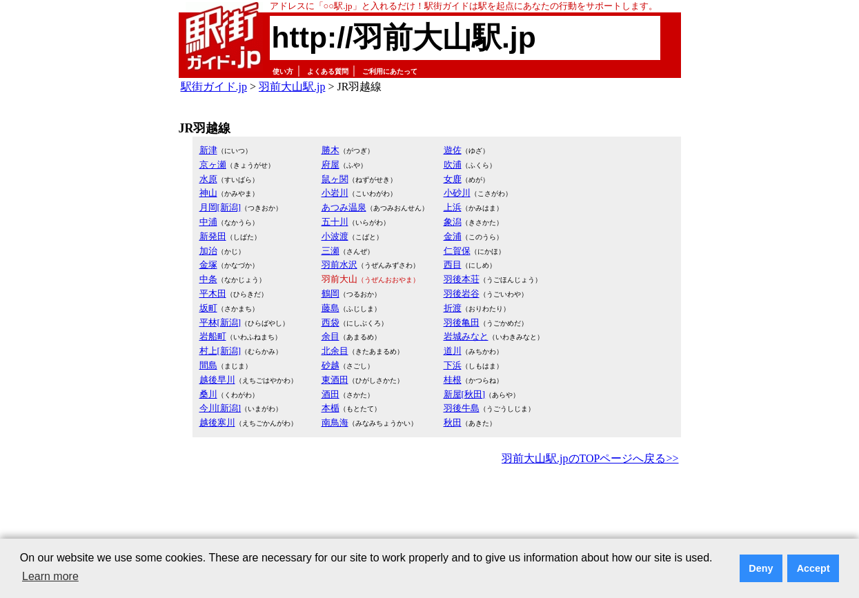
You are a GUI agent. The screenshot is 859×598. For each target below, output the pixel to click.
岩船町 (212, 336)
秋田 (453, 422)
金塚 (208, 264)
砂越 (330, 365)
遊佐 (453, 150)
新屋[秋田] (465, 394)
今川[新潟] (220, 408)
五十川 (335, 222)
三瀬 (330, 251)
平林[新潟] (220, 322)
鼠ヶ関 (335, 179)
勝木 (330, 150)
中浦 (208, 222)
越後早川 (217, 380)
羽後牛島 (462, 408)
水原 (208, 179)
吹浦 (453, 164)
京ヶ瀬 (212, 164)
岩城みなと (466, 336)
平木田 (212, 293)
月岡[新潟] (220, 207)
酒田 (330, 394)
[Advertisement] (430, 506)
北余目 (335, 351)
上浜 (453, 207)
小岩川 (335, 193)
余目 (330, 336)
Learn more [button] (50, 576)
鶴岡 (330, 293)
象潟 (453, 222)
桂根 (453, 380)
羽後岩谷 (462, 293)
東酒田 (335, 380)
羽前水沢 (339, 264)
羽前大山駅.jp (292, 86)
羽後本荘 (462, 279)
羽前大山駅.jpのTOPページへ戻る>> (590, 458)
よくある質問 (327, 71)
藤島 (330, 308)
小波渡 (335, 236)
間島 (208, 365)
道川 (453, 351)
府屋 (330, 164)
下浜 (453, 365)
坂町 (208, 308)
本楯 (330, 408)
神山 (208, 193)
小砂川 (457, 193)
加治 (208, 251)
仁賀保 (457, 251)
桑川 (208, 394)
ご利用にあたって (389, 71)
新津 (208, 150)
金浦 (453, 236)
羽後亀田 (462, 322)
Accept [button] (813, 568)
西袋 (330, 322)
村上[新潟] (220, 351)
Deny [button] (761, 568)
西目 (453, 264)
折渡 (453, 308)
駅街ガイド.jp (214, 86)
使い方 (283, 71)
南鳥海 (335, 422)
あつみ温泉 (344, 207)
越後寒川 (217, 422)
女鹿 (453, 179)
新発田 (212, 236)
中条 (208, 279)
